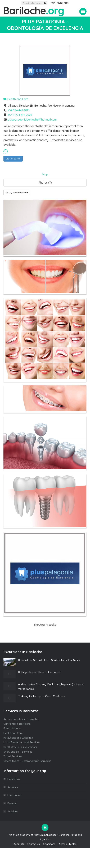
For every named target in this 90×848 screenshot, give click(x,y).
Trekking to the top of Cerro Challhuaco (42, 696)
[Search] (34, 3)
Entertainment (11, 728)
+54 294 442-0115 (18, 110)
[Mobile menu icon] (83, 11)
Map (45, 174)
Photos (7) (45, 182)
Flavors (11, 803)
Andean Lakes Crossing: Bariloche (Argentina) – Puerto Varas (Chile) (51, 686)
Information (14, 795)
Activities (12, 787)
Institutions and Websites (18, 737)
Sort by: (16, 192)
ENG (59, 3)
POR (66, 3)
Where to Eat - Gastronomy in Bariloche (27, 761)
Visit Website (13, 158)
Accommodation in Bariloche (20, 719)
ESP (53, 3)
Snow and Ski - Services (17, 751)
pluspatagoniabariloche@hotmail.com (32, 119)
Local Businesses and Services (21, 742)
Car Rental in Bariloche (17, 723)
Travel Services (12, 756)
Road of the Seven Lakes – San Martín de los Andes (49, 660)
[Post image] (9, 662)
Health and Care (15, 99)
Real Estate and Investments (20, 747)
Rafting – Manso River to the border (39, 672)
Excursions (13, 779)
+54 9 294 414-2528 (20, 115)
